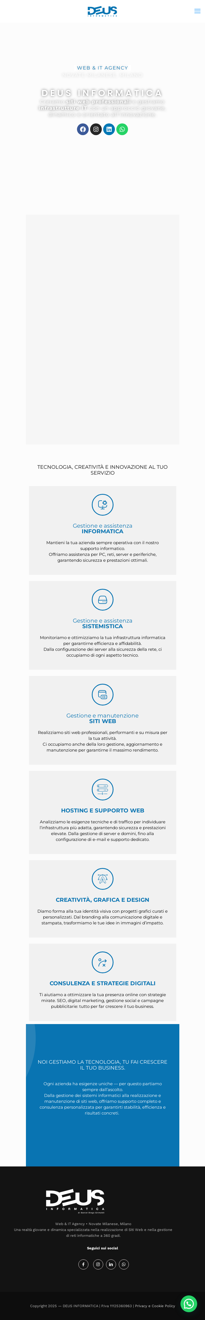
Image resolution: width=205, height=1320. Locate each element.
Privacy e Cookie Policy (155, 1306)
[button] (188, 1303)
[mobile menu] (197, 11)
